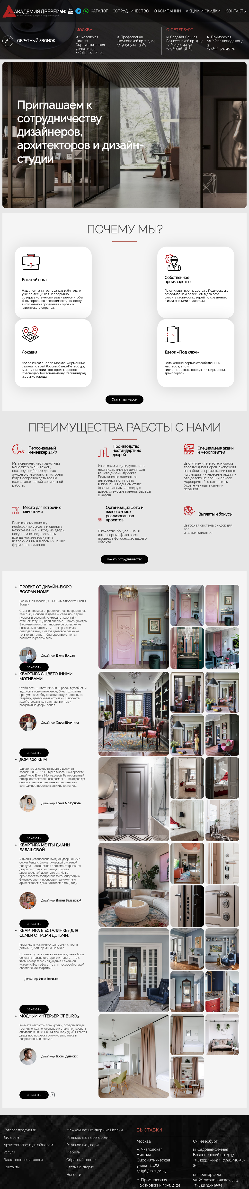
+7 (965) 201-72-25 (90, 53)
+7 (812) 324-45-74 (221, 49)
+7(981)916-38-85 (179, 49)
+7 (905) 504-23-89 (131, 45)
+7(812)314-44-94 (179, 45)
